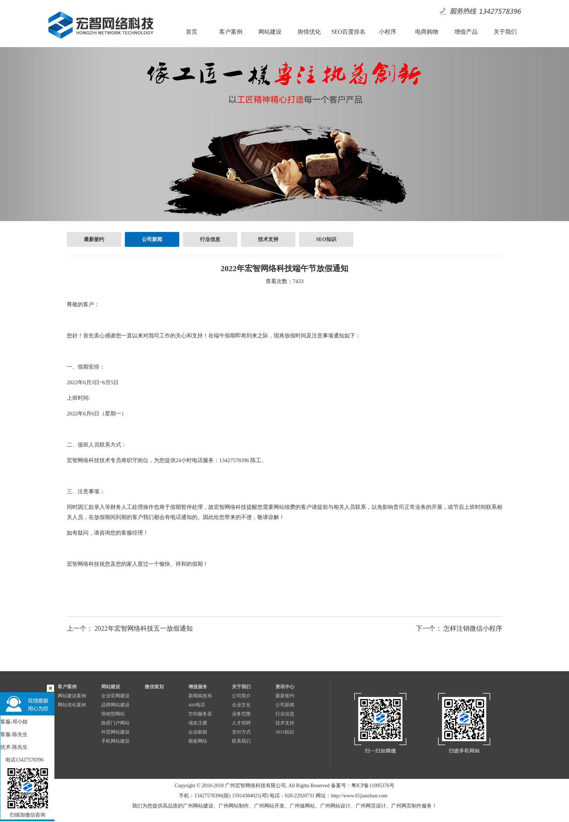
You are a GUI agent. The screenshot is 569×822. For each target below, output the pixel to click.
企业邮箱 (197, 732)
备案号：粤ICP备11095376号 (362, 785)
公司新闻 (152, 239)
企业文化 (241, 704)
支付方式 (241, 732)
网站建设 (110, 686)
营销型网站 (113, 714)
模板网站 (197, 741)
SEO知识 (326, 239)
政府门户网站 (115, 723)
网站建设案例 (72, 695)
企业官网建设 (115, 695)
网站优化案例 (72, 704)
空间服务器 (200, 714)
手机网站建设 (115, 741)
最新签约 (94, 239)
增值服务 (197, 686)
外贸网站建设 (115, 732)
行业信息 (210, 239)
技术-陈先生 (14, 747)
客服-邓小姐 (14, 722)
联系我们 (241, 741)
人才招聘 (241, 723)
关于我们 (241, 686)
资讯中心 (284, 686)
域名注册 (197, 723)
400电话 (196, 704)
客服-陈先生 (14, 734)
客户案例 (67, 686)
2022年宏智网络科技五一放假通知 (144, 628)
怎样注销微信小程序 (472, 628)
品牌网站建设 (115, 704)
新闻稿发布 (200, 695)
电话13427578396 (22, 760)
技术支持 (268, 239)
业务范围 (241, 714)
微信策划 (154, 686)
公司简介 (241, 695)
